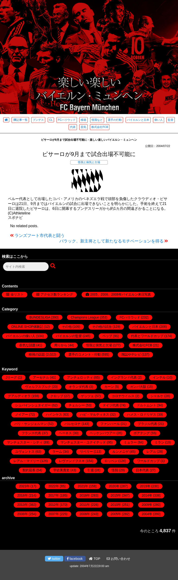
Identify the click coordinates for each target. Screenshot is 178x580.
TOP (94, 559)
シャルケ (156, 396)
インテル (159, 377)
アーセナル (41, 377)
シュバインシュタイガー (33, 405)
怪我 (114, 470)
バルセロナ (72, 424)
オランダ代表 (78, 387)
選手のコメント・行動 (84, 354)
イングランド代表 (124, 377)
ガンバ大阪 (138, 387)
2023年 (24, 486)
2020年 (114, 486)
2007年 (53, 514)
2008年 (22, 514)
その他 (67, 326)
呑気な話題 (27, 345)
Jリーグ (11, 377)
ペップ (107, 336)
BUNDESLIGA (39, 317)
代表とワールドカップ (147, 336)
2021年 (83, 486)
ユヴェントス (25, 451)
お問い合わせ (118, 559)
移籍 (83, 119)
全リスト (17, 294)
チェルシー (77, 405)
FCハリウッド (67, 119)
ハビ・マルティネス (94, 414)
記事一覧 (20, 119)
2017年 (53, 495)
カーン (109, 387)
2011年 (84, 505)
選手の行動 (115, 119)
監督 (170, 119)
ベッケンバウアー (103, 433)
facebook (75, 559)
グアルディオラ (19, 396)
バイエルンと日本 (138, 119)
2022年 (53, 486)
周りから (60, 345)
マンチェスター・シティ (25, 442)
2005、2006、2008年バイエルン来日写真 (120, 294)
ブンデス (38, 119)
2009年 (147, 505)
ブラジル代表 (147, 424)
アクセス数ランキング (57, 294)
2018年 (22, 495)
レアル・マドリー (26, 461)
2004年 (147, 514)
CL (51, 119)
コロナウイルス (123, 396)
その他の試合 (102, 326)
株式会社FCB (99, 127)
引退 (90, 470)
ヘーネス (65, 433)
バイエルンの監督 (69, 336)
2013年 (22, 505)
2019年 (145, 486)
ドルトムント (146, 405)
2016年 (84, 495)
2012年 (53, 505)
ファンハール (110, 424)
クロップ (56, 396)
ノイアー (21, 414)
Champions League (85, 317)
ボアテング (142, 433)
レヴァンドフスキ (72, 461)
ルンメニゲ (120, 451)
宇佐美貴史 (61, 470)
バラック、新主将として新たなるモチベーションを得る (111, 241)
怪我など (97, 119)
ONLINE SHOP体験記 (27, 326)
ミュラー (130, 442)
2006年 (84, 514)
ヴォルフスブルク (38, 387)
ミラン (159, 442)
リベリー (86, 451)
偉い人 (158, 119)
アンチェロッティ (80, 377)
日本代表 (142, 470)
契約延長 (28, 470)
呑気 (83, 127)
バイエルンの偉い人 (20, 336)
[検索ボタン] (53, 266)
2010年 (116, 505)
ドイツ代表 (111, 405)
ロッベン (111, 461)
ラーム (57, 451)
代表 (73, 127)
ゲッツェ (87, 396)
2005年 (116, 514)
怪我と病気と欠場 (89, 162)
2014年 (147, 495)
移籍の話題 (37, 354)
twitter (54, 559)
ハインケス (54, 414)
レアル (151, 451)
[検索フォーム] (26, 266)
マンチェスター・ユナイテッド (83, 442)
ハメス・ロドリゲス (141, 414)
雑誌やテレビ (131, 354)
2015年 (116, 495)
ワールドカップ (148, 461)
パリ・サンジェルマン (30, 424)
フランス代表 (31, 433)
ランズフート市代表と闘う (40, 235)
